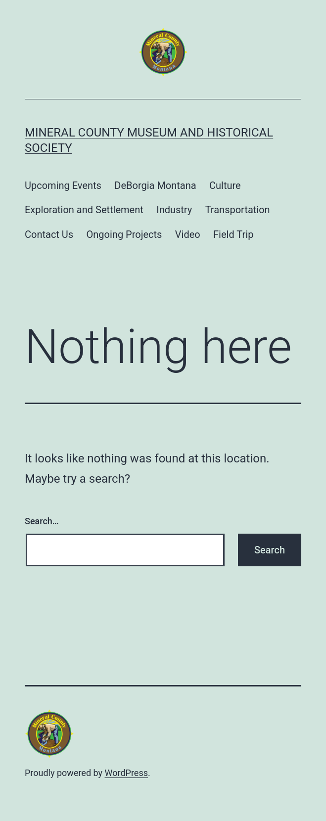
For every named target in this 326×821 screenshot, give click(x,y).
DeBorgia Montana (155, 185)
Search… (42, 521)
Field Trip (233, 234)
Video (187, 234)
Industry (174, 210)
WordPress (126, 773)
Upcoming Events (63, 185)
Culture (225, 185)
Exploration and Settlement (84, 210)
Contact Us (49, 234)
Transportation (237, 210)
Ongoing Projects (124, 234)
